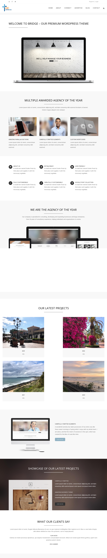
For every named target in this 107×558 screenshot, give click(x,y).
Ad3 (14, 338)
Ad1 (66, 338)
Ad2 (40, 338)
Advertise (58, 533)
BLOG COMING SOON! (40, 522)
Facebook (84, 525)
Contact (57, 541)
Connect (58, 529)
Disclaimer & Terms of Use (53, 552)
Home (57, 522)
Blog (56, 537)
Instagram (84, 522)
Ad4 (92, 338)
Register (91, 1)
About (57, 526)
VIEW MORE (60, 381)
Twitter (83, 527)
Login (96, 1)
